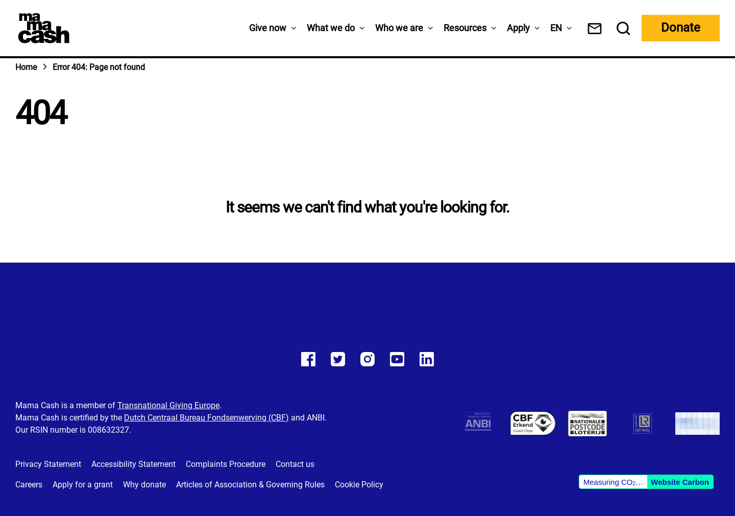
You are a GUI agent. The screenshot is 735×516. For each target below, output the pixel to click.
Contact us (295, 464)
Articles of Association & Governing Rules (250, 484)
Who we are (399, 27)
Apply (518, 27)
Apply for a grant (83, 484)
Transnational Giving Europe (168, 405)
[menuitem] (556, 28)
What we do (331, 27)
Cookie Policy (359, 484)
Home (26, 67)
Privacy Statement (48, 464)
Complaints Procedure (225, 464)
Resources (465, 27)
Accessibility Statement (133, 464)
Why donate (144, 484)
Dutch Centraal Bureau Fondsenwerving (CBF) (206, 418)
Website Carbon (680, 482)
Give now (267, 27)
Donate (680, 27)
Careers (28, 484)
